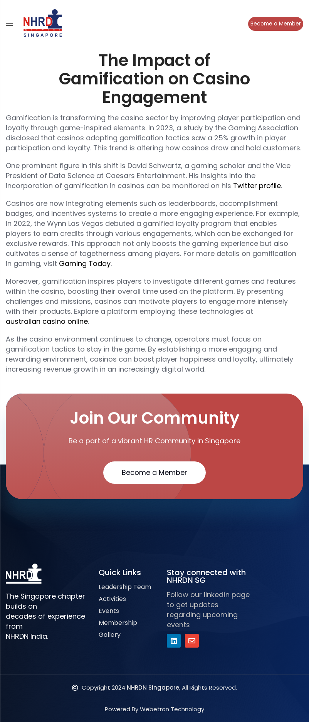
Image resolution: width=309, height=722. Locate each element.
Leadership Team (125, 586)
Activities (112, 598)
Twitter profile (257, 185)
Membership (118, 622)
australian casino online (47, 321)
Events (109, 610)
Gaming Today (85, 263)
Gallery (110, 634)
